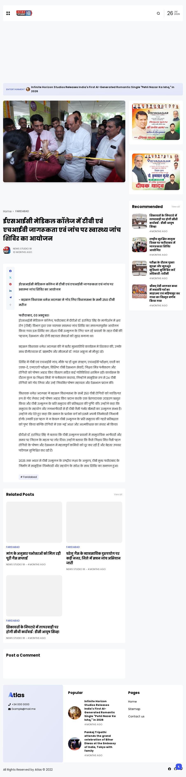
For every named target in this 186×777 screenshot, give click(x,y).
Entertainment (15, 89)
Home (7, 211)
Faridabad (22, 211)
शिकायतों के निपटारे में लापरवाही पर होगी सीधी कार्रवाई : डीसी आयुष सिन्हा (32, 629)
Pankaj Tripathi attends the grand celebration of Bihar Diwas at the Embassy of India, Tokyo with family (100, 741)
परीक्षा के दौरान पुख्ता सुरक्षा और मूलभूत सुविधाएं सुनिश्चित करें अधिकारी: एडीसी (162, 268)
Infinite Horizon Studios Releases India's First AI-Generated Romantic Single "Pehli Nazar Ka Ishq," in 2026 (102, 89)
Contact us (136, 716)
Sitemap (134, 709)
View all (118, 494)
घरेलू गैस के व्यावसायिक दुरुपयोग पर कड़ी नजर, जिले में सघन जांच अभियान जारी (93, 558)
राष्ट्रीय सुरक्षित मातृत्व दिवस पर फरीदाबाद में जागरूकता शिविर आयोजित (162, 244)
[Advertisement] (93, 52)
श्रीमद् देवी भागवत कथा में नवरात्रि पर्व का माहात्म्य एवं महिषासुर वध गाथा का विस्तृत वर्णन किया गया (164, 293)
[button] (10, 305)
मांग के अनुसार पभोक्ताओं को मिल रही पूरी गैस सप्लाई (33, 556)
